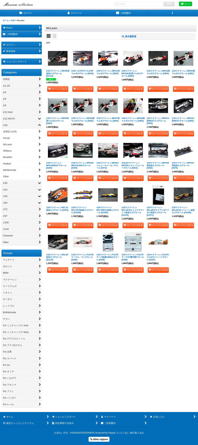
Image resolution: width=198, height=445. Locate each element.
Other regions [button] (99, 439)
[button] (172, 13)
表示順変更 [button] (129, 36)
